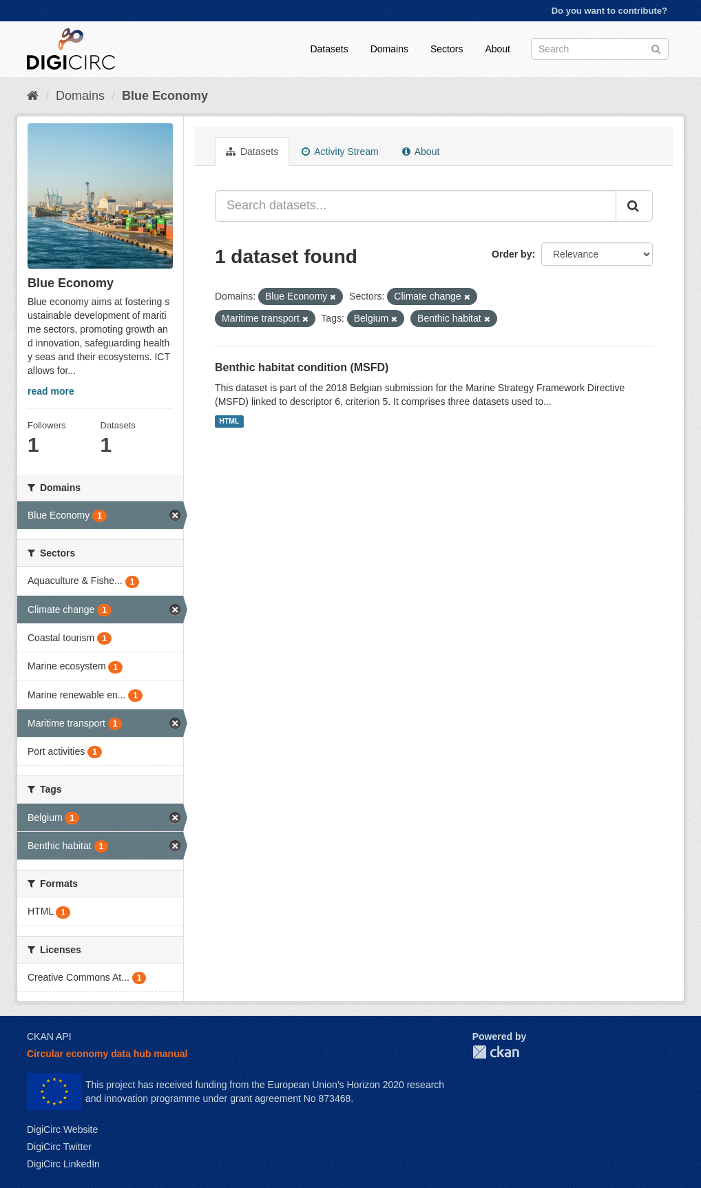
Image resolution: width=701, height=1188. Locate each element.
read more (51, 391)
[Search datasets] (600, 49)
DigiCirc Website (62, 1129)
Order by (512, 254)
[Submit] (656, 48)
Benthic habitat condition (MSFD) (301, 367)
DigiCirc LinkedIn (63, 1163)
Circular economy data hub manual (107, 1053)
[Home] (33, 96)
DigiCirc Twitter (59, 1146)
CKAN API (49, 1036)
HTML (229, 421)
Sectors (446, 48)
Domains (389, 48)
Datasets (329, 48)
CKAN (495, 1052)
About (497, 48)
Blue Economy (165, 96)
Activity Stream (340, 151)
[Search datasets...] (415, 206)
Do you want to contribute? (609, 11)
